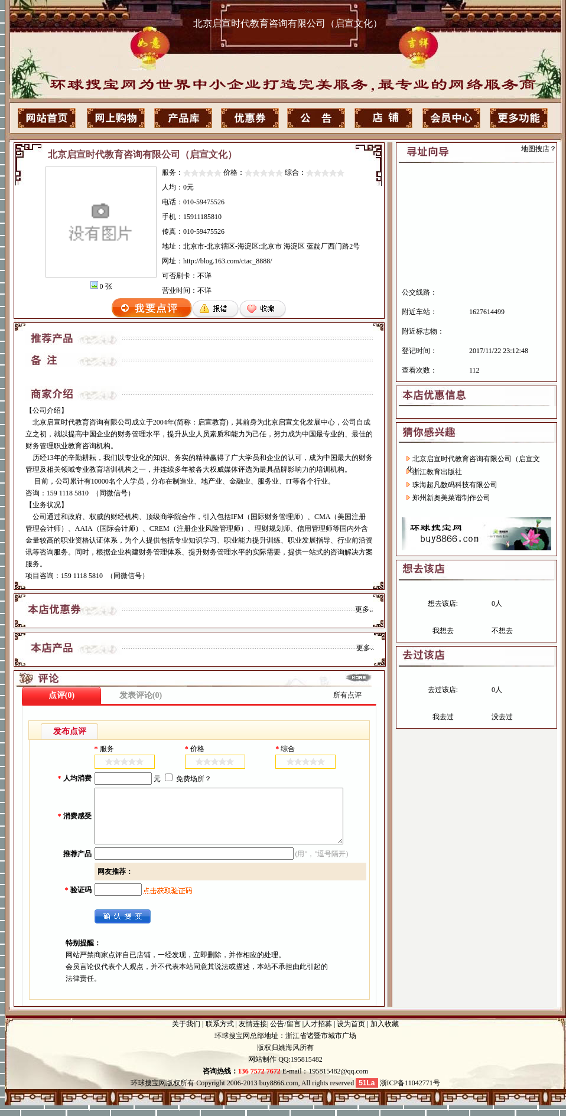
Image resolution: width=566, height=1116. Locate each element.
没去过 (502, 717)
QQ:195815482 (300, 1070)
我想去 (443, 630)
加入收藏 (384, 1034)
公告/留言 (285, 1034)
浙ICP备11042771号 (409, 1093)
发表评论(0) (140, 695)
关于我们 (186, 1034)
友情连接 (253, 1034)
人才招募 (318, 1034)
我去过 (443, 717)
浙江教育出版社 (437, 472)
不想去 (502, 630)
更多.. (364, 609)
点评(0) (61, 695)
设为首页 (351, 1034)
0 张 (106, 286)
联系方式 (220, 1034)
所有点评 (347, 695)
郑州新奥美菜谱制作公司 (451, 498)
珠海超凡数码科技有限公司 (454, 485)
